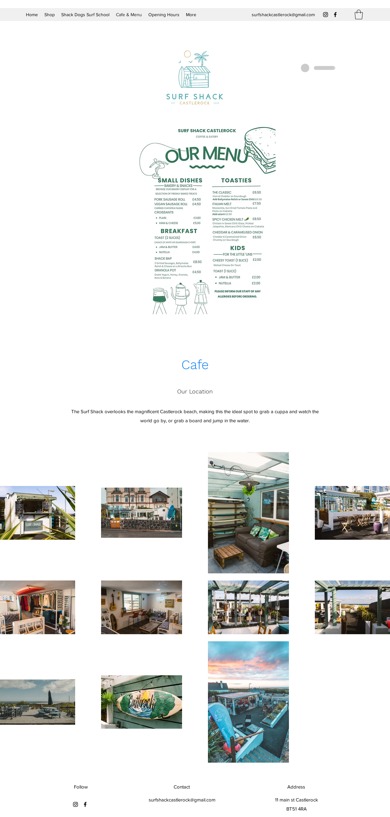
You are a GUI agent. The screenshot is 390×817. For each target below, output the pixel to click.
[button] (359, 14)
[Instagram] (325, 14)
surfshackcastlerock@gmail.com (283, 14)
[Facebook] (335, 14)
